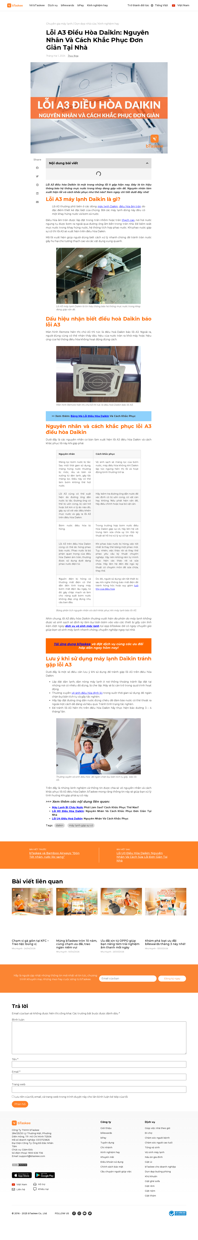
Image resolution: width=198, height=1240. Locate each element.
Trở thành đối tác (138, 5)
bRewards (67, 5)
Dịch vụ (53, 5)
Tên (15, 1059)
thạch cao (128, 220)
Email (16, 1072)
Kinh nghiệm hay (97, 5)
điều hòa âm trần (130, 206)
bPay (80, 5)
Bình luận (18, 1020)
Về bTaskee (37, 5)
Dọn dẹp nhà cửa (85, 23)
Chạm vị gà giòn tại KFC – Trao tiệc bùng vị (30, 942)
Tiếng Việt (161, 5)
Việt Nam (183, 5)
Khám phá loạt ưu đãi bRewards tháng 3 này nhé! (165, 942)
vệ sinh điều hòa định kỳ (87, 692)
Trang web (18, 1084)
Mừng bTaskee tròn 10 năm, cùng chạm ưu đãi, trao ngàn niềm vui (76, 944)
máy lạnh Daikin (108, 206)
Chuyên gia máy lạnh (59, 23)
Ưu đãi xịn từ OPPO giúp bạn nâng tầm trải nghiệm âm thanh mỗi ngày (120, 944)
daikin (59, 825)
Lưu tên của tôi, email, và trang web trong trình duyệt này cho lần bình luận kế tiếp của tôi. (71, 1097)
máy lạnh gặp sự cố (81, 825)
